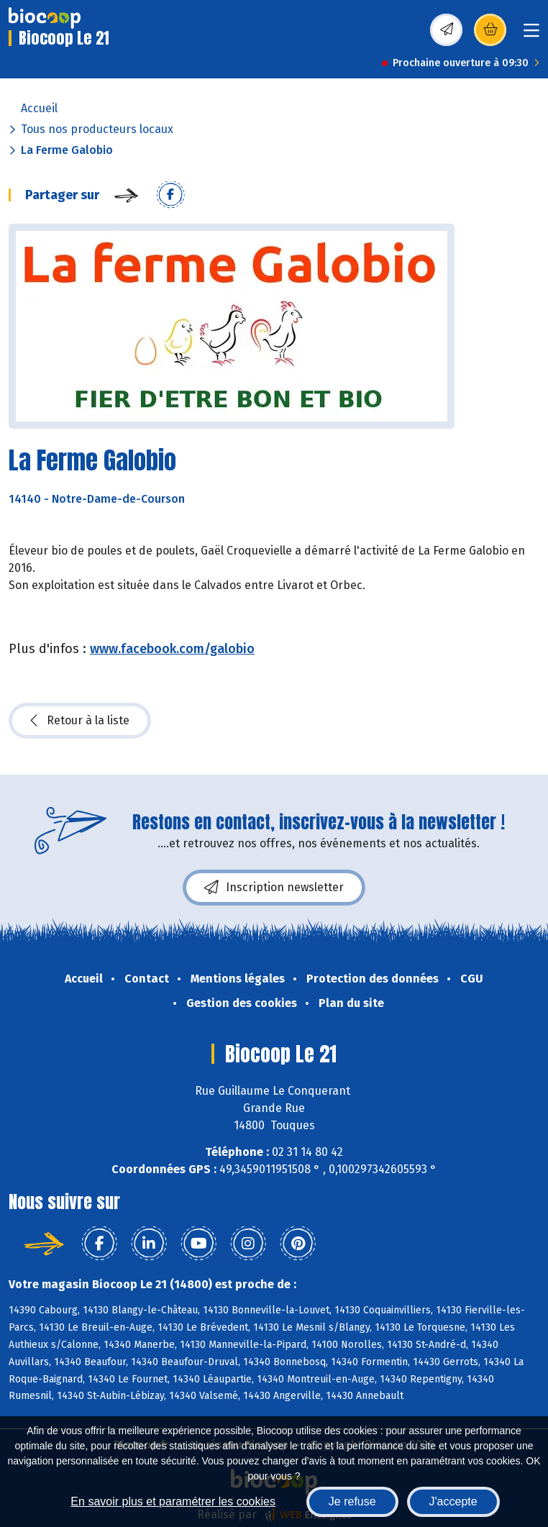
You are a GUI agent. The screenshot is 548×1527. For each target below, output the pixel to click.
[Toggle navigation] (531, 35)
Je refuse (352, 1501)
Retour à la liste (79, 721)
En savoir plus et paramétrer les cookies (172, 1501)
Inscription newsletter (274, 887)
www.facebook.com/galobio (172, 649)
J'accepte (453, 1501)
